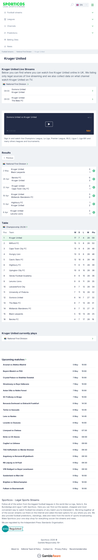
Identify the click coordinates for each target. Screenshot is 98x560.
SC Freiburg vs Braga (12, 397)
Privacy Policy (61, 549)
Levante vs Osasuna (11, 423)
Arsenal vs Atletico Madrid (14, 365)
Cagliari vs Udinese (11, 443)
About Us (15, 549)
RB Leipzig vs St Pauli (12, 463)
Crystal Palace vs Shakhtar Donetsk (18, 377)
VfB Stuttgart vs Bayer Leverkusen (18, 469)
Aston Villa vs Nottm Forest (14, 390)
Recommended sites (78, 549)
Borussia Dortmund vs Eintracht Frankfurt (21, 403)
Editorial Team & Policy (31, 549)
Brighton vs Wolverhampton (15, 482)
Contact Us (48, 549)
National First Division (16, 84)
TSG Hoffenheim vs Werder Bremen (18, 450)
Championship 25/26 (15, 227)
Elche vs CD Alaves (11, 437)
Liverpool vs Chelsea (12, 430)
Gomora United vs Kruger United (22, 117)
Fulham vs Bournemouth (13, 488)
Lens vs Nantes (9, 416)
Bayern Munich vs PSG (13, 371)
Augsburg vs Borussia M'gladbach (18, 456)
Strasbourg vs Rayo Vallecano (16, 384)
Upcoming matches (14, 359)
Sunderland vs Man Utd (13, 475)
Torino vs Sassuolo (11, 410)
